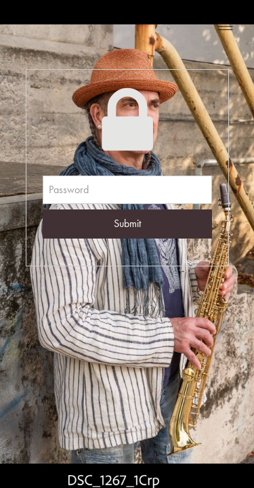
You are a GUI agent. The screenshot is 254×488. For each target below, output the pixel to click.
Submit (127, 223)
